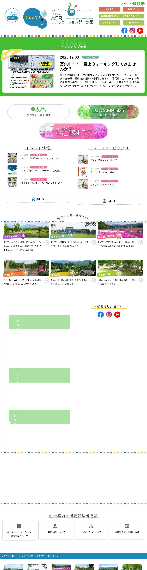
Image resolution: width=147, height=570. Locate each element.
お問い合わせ (134, 9)
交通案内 (110, 9)
